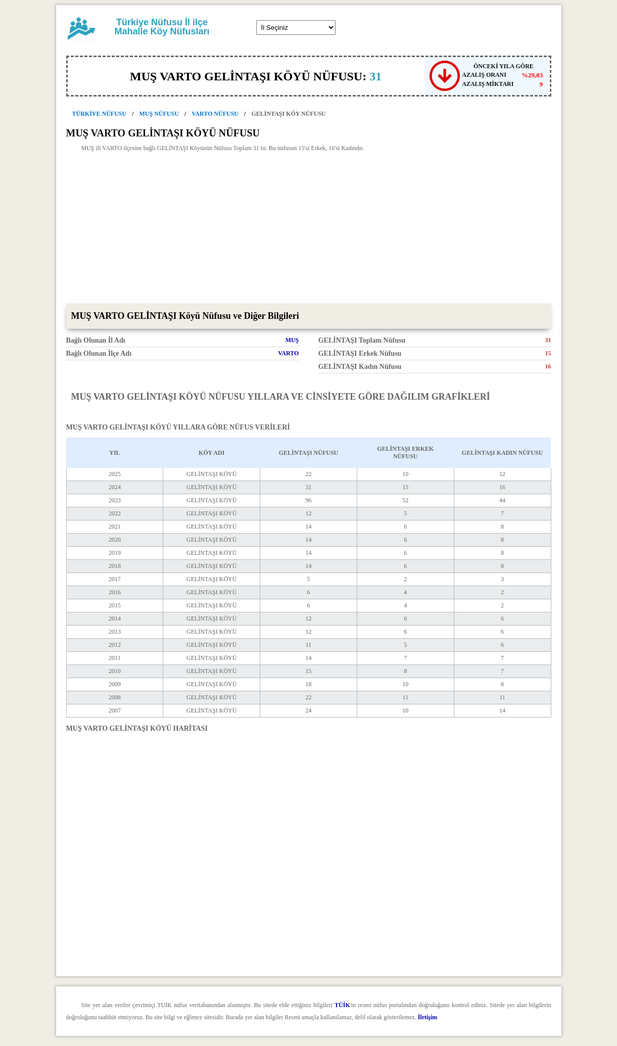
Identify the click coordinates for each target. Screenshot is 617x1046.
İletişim (428, 1017)
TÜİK (342, 1005)
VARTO (288, 353)
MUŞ (292, 340)
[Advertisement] (308, 227)
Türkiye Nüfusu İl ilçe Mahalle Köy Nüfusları (161, 26)
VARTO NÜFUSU (215, 113)
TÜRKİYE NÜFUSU (99, 113)
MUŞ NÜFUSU (159, 113)
